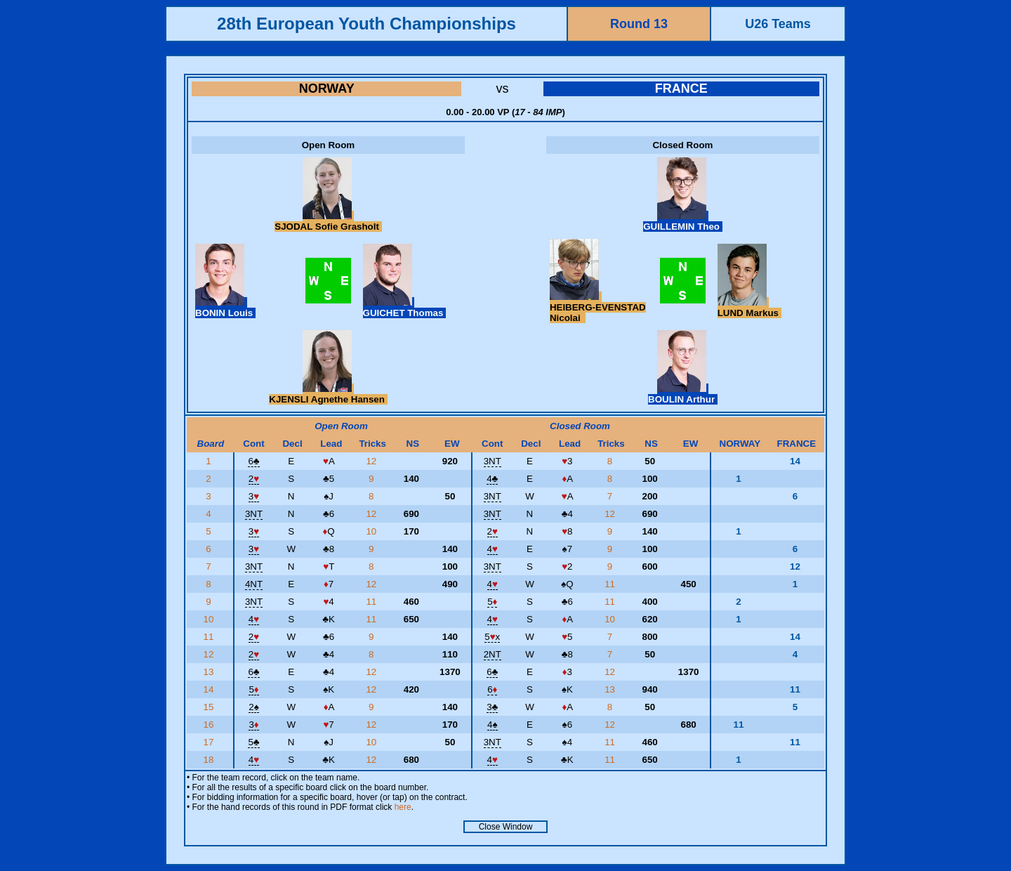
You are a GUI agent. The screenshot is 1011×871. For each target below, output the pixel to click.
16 (210, 724)
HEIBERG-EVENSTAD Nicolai (598, 307)
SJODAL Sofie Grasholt (328, 221)
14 (210, 689)
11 (611, 584)
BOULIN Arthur (683, 394)
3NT (492, 461)
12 (372, 461)
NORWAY (327, 88)
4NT (254, 584)
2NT (492, 654)
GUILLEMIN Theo (682, 221)
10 (372, 531)
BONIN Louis (225, 307)
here (403, 807)
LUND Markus (749, 307)
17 (210, 742)
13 (210, 672)
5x (492, 636)
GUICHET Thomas (404, 307)
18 (210, 759)
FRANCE (681, 88)
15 (210, 707)
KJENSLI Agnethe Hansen (328, 394)
